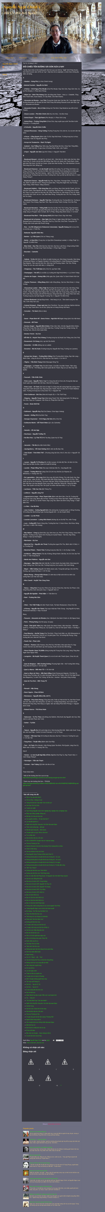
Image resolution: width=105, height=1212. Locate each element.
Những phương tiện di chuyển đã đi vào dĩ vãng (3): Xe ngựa (43, 862)
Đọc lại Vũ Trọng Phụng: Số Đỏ (38, 1170)
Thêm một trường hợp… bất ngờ (35, 827)
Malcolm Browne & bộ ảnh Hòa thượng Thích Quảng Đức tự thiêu (44, 846)
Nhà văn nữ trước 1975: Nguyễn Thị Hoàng (38, 886)
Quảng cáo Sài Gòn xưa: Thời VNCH (36, 870)
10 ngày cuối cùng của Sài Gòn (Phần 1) (37, 927)
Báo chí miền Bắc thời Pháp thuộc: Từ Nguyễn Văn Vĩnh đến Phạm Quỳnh (47, 876)
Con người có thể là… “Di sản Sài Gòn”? (37, 819)
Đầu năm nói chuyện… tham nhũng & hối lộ (38, 1033)
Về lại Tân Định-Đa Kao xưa (34, 914)
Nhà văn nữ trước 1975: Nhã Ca (35, 892)
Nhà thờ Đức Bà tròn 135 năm (34, 838)
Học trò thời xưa (30, 992)
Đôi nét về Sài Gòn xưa (32, 932)
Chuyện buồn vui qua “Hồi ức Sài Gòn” (37, 832)
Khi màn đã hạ (30, 968)
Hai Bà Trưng (30, 1006)
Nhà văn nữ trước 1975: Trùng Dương (36, 881)
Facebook (23, 58)
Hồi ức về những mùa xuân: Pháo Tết (36, 938)
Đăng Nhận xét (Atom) (54, 1124)
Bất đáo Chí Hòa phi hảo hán (34, 816)
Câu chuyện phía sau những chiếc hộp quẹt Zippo (40, 1022)
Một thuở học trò (30, 1025)
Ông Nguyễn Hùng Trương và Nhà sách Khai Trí (39, 854)
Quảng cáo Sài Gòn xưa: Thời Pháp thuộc (38, 873)
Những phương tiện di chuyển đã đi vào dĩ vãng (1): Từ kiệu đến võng (45, 865)
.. (72, 58)
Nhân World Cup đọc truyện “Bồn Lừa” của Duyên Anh (41, 995)
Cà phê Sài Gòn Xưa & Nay (34, 1035)
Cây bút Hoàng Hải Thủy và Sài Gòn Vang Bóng (39, 960)
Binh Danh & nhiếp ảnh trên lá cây (35, 1027)
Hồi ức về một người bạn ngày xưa (35, 935)
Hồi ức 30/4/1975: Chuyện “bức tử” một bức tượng (40, 840)
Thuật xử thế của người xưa (34, 973)
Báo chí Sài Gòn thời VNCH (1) (35, 900)
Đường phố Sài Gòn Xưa (33, 922)
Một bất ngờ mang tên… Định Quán (36, 830)
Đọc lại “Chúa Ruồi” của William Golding (41, 1147)
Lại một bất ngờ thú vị (32, 821)
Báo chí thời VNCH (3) (32, 895)
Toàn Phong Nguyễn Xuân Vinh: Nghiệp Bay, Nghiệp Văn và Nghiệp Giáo (46, 811)
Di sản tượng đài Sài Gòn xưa (34, 989)
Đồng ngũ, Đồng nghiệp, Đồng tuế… (36, 813)
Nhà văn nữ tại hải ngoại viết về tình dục (41, 1202)
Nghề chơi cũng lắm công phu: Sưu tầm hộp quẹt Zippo (41, 824)
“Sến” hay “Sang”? (31, 867)
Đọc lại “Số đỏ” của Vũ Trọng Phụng (40, 1163)
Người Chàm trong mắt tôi (33, 1019)
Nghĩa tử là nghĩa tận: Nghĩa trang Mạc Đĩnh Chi (43, 1194)
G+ (44, 58)
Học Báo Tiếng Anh (59, 58)
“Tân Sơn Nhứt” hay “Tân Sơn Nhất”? (36, 1000)
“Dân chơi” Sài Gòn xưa (32, 946)
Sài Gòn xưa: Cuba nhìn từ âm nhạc (36, 1008)
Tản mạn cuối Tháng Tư (33, 981)
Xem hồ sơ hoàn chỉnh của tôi (10, 69)
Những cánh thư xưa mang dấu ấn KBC (37, 962)
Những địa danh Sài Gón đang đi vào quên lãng (39, 949)
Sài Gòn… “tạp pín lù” (32, 987)
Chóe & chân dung (31, 848)
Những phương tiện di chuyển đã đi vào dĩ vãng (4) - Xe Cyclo (43, 859)
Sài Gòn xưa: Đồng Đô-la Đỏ (34, 878)
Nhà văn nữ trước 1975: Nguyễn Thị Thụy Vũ (38, 884)
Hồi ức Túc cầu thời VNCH (33, 797)
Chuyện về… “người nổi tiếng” (38, 1139)
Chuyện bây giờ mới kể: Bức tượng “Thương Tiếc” (40, 1017)
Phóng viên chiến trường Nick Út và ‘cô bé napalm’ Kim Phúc (43, 905)
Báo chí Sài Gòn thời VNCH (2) (35, 897)
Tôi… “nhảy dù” (30, 998)
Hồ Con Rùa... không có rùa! (34, 800)
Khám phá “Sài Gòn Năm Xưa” (34, 919)
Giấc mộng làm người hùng (33, 965)
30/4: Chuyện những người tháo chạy (36, 979)
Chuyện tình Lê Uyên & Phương (35, 976)
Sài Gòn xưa (40, 1042)
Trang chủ (9, 58)
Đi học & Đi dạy (30, 1030)
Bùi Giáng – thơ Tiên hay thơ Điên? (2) (37, 911)
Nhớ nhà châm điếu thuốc (33, 951)
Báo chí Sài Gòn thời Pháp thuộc (35, 903)
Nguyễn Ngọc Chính (9, 67)
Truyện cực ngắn (31, 808)
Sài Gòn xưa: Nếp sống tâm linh (35, 930)
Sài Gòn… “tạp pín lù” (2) (33, 984)
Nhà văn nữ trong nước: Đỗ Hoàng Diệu (41, 1186)
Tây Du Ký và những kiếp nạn (38, 1131)
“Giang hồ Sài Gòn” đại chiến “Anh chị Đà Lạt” (39, 802)
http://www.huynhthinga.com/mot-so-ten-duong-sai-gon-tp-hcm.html (44, 777)
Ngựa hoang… (30, 954)
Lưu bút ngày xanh (31, 970)
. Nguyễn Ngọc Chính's (20, 7)
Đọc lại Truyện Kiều (35, 1155)
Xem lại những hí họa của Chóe (35, 851)
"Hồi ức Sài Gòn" (31, 1042)
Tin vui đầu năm (30, 835)
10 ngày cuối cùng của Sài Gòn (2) (36, 924)
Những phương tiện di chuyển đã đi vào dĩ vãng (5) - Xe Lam (43, 857)
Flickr (34, 58)
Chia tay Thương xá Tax (33, 843)
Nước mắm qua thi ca (32, 941)
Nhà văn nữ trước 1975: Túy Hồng (35, 889)
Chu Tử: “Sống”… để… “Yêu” (34, 957)
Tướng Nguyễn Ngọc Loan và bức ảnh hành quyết (40, 908)
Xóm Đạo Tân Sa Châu (32, 805)
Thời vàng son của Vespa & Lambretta (37, 916)
